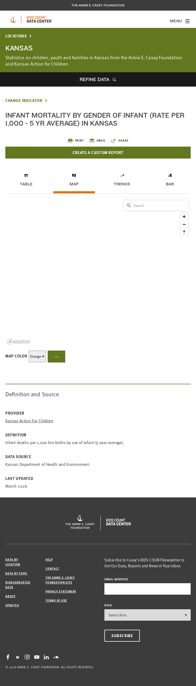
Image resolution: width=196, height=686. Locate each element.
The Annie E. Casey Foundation (98, 5)
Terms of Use (56, 600)
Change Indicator (23, 100)
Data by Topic (16, 573)
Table (26, 184)
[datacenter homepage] (39, 19)
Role (108, 605)
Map (74, 184)
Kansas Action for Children (29, 421)
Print (76, 140)
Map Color (16, 356)
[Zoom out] (184, 224)
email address (116, 579)
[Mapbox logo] (18, 342)
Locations (16, 36)
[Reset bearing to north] (184, 232)
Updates (12, 605)
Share (119, 140)
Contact (52, 568)
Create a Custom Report (98, 152)
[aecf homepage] (13, 19)
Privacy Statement (61, 591)
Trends (122, 184)
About (10, 596)
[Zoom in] (184, 216)
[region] (98, 272)
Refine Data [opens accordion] (94, 79)
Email (97, 140)
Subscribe (122, 635)
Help (49, 559)
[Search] (156, 205)
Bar (170, 184)
